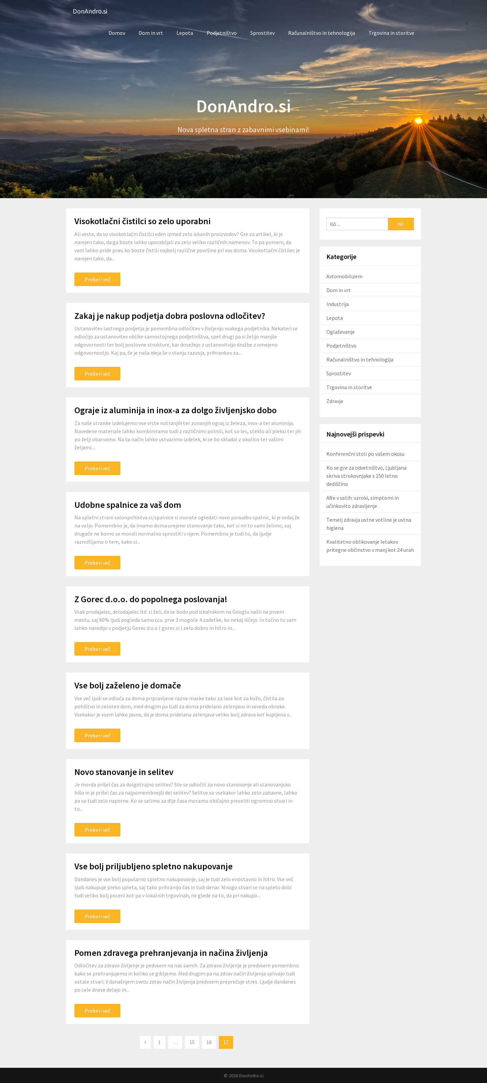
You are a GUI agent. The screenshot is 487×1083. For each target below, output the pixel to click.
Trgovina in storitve (391, 32)
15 (192, 1042)
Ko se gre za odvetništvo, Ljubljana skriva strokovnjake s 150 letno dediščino (366, 475)
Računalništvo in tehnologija (321, 32)
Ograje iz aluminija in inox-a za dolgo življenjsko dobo (175, 410)
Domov (117, 32)
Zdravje (334, 401)
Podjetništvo (222, 32)
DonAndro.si (90, 11)
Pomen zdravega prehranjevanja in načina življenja (171, 952)
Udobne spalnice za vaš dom (127, 504)
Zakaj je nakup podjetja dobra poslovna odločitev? (169, 315)
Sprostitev (262, 32)
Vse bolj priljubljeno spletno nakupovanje (153, 866)
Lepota (185, 32)
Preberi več (97, 279)
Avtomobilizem (344, 276)
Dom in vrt (151, 32)
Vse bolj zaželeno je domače (127, 685)
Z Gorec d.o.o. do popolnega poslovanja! (150, 599)
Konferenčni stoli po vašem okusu (365, 453)
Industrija (337, 304)
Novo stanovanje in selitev (123, 771)
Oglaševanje (340, 331)
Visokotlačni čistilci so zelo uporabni (142, 221)
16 (209, 1042)
